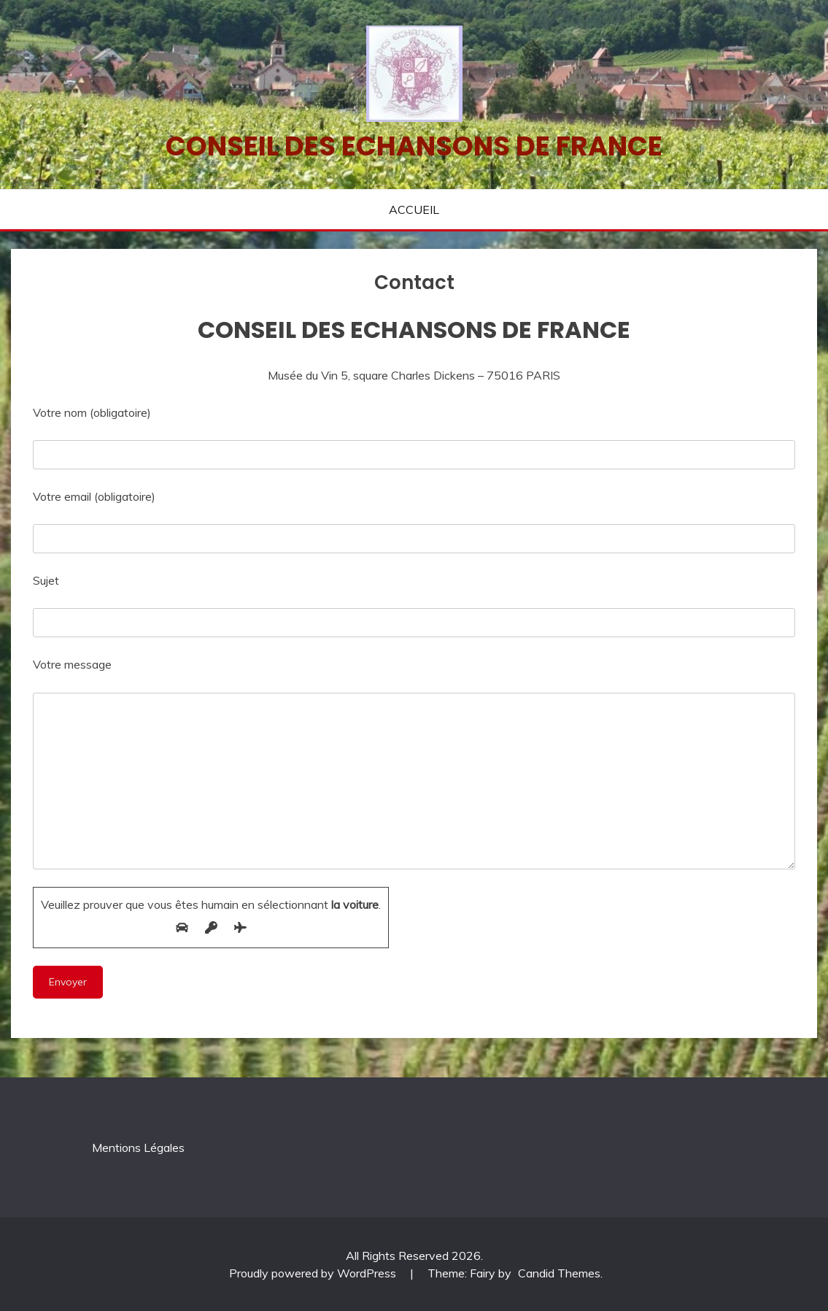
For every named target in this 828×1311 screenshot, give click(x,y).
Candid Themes (559, 1273)
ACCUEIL (414, 209)
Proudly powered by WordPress (314, 1273)
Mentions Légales (138, 1147)
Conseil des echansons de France (414, 146)
